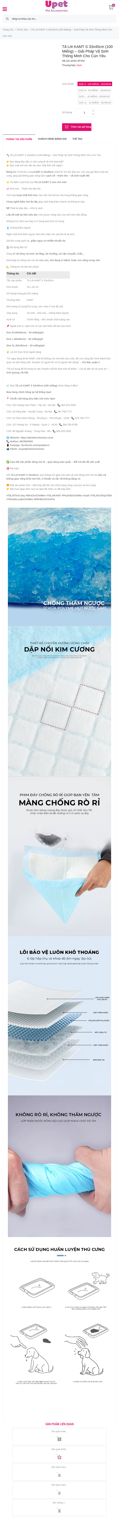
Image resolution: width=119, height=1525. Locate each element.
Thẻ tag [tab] (77, 138)
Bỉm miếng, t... (59, 1503)
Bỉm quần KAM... (59, 1431)
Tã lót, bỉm (22, 29)
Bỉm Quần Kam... (59, 1467)
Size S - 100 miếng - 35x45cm (95, 84)
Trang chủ (8, 29)
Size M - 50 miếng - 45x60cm (94, 90)
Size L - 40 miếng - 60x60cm (94, 96)
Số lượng (67, 111)
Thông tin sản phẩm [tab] (19, 139)
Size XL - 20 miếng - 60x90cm (95, 102)
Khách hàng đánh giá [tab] (52, 138)
